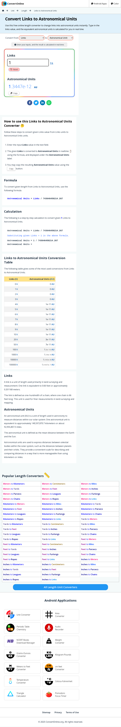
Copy (13, 93)
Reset (14, 69)
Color (115, 3)
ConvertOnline (12, 3)
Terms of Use (72, 712)
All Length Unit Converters (60, 587)
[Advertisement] (100, 73)
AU (35, 87)
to (14, 484)
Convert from (11, 37)
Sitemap (46, 712)
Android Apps (99, 3)
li (51, 63)
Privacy (58, 712)
